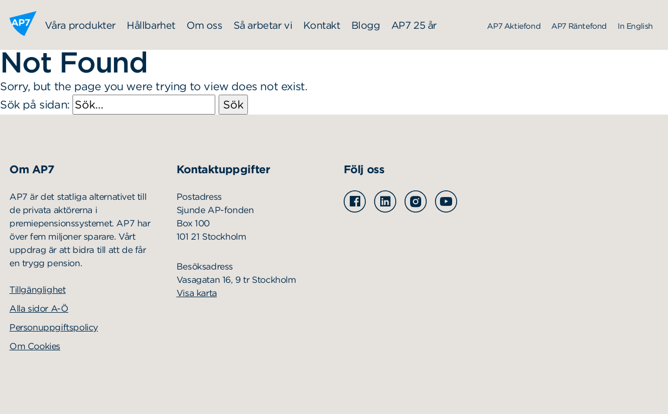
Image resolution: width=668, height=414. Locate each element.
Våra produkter (80, 25)
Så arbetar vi (263, 25)
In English (635, 26)
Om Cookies (34, 346)
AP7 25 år (414, 25)
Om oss (204, 25)
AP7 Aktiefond (513, 26)
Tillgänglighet (37, 289)
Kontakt (321, 25)
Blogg (365, 25)
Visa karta (197, 293)
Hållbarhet (151, 25)
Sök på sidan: (109, 104)
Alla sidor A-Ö (38, 308)
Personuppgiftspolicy (53, 327)
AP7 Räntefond (579, 26)
